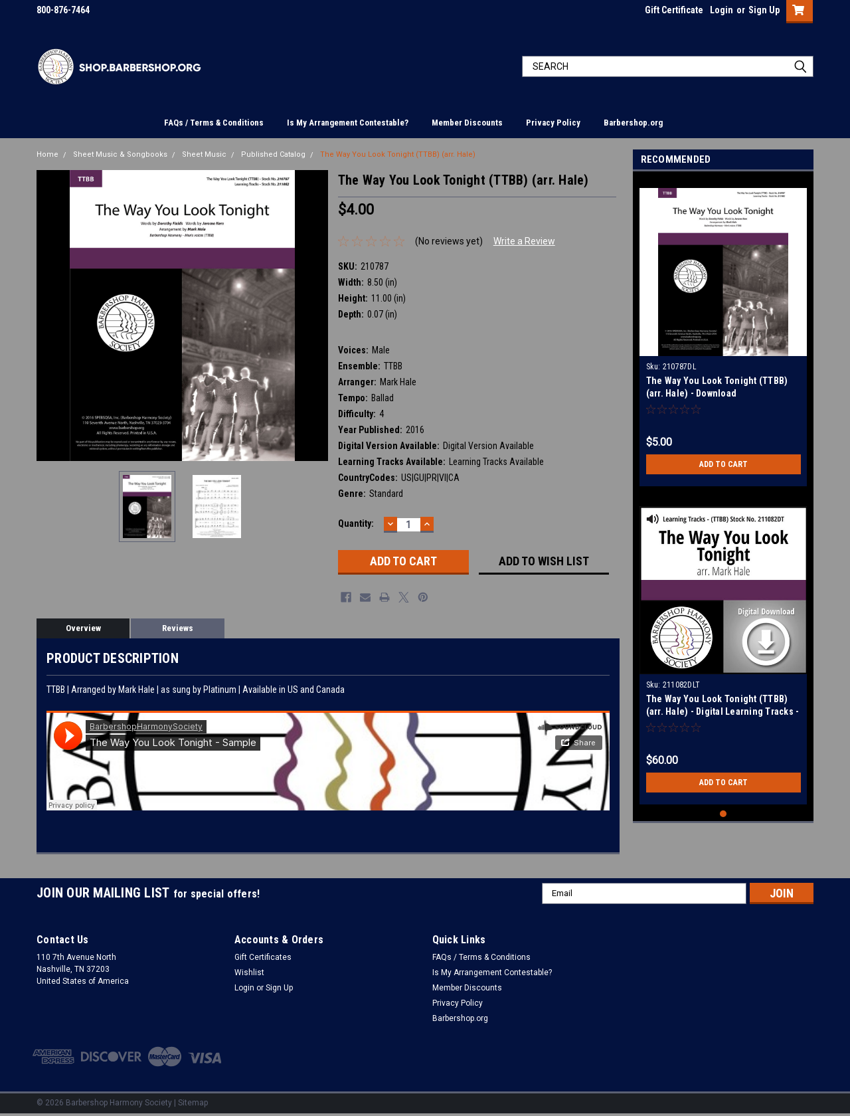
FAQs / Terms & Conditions (214, 123)
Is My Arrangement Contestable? (347, 123)
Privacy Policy (553, 123)
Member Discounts (467, 123)
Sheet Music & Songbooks (120, 154)
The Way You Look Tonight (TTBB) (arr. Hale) (397, 154)
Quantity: (356, 523)
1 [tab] (723, 814)
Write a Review (524, 241)
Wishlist (249, 972)
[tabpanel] (723, 332)
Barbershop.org (633, 123)
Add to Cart (723, 464)
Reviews (177, 628)
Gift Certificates (263, 957)
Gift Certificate (674, 10)
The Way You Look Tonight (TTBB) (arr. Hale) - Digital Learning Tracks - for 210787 (723, 711)
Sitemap (193, 1102)
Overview (83, 628)
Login (721, 10)
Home (47, 154)
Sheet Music (204, 154)
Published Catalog (273, 154)
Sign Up (764, 10)
